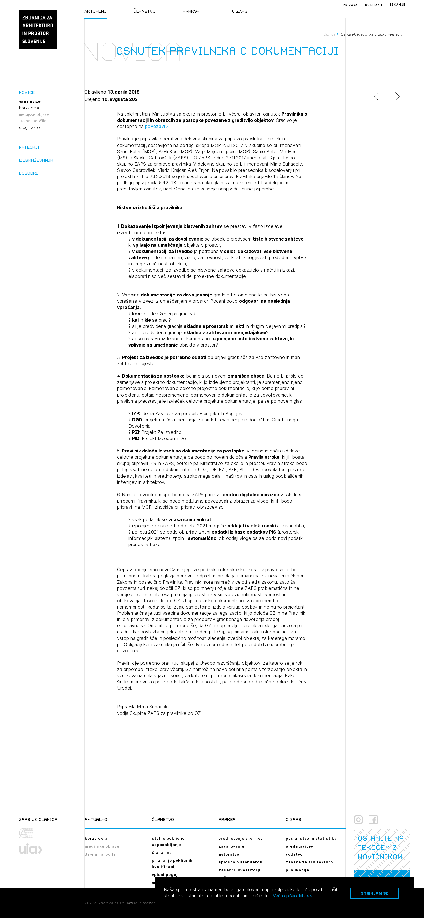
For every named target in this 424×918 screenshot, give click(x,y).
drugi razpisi (30, 127)
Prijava (350, 5)
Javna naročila (32, 121)
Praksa (191, 11)
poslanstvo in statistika (311, 838)
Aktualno (95, 11)
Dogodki (28, 173)
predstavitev (299, 846)
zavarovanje (231, 846)
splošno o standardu (240, 862)
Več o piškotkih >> (292, 896)
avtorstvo (229, 854)
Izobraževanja (36, 160)
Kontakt (374, 5)
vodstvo (294, 854)
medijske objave (34, 114)
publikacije (297, 869)
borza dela (29, 108)
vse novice (30, 101)
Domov (330, 34)
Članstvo (145, 11)
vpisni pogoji (165, 874)
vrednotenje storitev (241, 838)
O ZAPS (239, 11)
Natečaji (29, 147)
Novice (27, 92)
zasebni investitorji (240, 869)
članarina (162, 852)
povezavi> (157, 126)
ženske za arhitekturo (309, 862)
